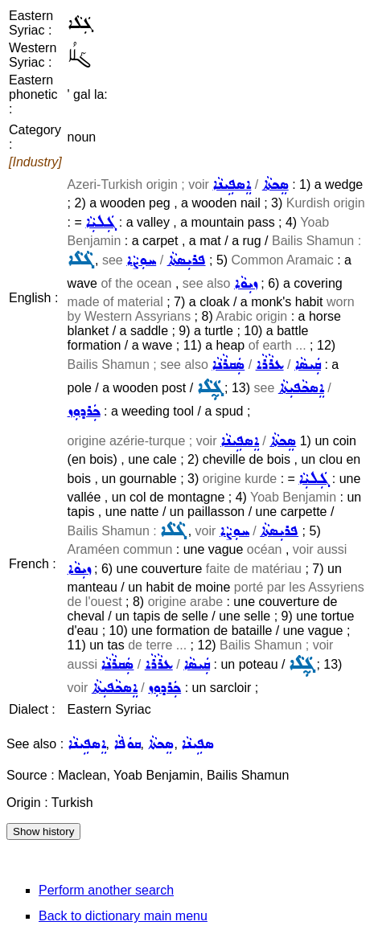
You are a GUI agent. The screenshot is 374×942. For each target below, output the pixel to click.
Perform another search (106, 890)
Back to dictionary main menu (123, 916)
